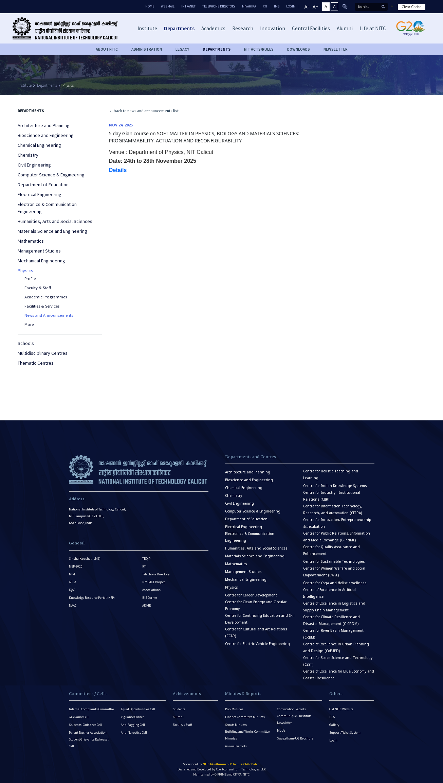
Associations (151, 590)
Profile (30, 278)
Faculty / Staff (182, 725)
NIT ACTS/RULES (259, 49)
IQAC (72, 590)
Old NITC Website (341, 709)
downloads (298, 49)
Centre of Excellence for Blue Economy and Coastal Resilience (338, 674)
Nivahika (249, 6)
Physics (68, 85)
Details (118, 170)
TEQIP (146, 558)
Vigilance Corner (132, 717)
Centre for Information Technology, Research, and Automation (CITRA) (332, 509)
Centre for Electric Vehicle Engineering (257, 644)
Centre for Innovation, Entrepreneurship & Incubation (337, 523)
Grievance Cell (79, 717)
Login (333, 740)
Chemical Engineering (39, 145)
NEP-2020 (75, 566)
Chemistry (28, 155)
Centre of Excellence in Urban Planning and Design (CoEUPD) (336, 647)
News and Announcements (48, 315)
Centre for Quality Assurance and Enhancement (331, 550)
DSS (332, 717)
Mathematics (31, 241)
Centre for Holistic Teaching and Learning (330, 474)
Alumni (178, 717)
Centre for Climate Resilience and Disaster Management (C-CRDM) (331, 620)
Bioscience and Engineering (46, 135)
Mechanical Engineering (41, 261)
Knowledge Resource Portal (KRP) (92, 597)
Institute (25, 85)
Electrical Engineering (39, 194)
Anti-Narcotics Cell (134, 732)
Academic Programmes (45, 296)
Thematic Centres (36, 363)
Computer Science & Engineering (51, 175)
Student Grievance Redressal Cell (89, 742)
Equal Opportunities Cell (138, 709)
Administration (146, 49)
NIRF (72, 574)
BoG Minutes (234, 709)
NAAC (72, 605)
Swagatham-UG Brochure (295, 738)
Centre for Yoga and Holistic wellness (335, 583)
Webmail (167, 6)
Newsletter (336, 49)
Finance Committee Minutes (245, 717)
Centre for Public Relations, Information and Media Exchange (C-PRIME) (336, 536)
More (29, 324)
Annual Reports (236, 746)
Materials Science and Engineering (52, 231)
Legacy (182, 49)
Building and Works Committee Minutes (247, 735)
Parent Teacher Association (88, 732)
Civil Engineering (34, 165)
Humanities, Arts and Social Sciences (55, 221)
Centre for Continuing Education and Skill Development (260, 619)
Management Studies (39, 251)
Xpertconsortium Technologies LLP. (241, 769)
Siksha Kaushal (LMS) (84, 558)
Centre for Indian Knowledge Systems (335, 486)
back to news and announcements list (141, 111)
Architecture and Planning (44, 125)
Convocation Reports (291, 709)
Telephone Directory (218, 6)
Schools (26, 343)
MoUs (281, 730)
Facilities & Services (41, 306)
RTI (265, 6)
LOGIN (290, 6)
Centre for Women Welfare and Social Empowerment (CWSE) (334, 571)
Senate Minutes (236, 725)
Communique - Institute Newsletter (294, 719)
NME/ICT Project (153, 582)
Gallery (334, 725)
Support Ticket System (345, 732)
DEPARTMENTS (216, 49)
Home (149, 6)
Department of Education (43, 184)
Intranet (188, 6)
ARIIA (72, 582)
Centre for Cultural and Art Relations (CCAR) (256, 632)
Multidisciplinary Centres (43, 353)
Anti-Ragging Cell (133, 725)
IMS (276, 6)
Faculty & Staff (37, 287)
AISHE (146, 605)
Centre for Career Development (251, 595)
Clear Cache (411, 6)
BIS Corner (149, 597)
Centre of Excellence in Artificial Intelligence (329, 593)
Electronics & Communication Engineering (47, 207)
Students (179, 709)
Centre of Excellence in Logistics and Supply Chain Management (334, 606)
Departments (47, 85)
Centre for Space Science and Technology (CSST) (337, 661)
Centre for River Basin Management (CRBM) (333, 634)
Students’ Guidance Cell (85, 725)
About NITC (107, 49)
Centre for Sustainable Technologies (334, 561)
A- (306, 6)
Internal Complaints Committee (91, 709)
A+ (315, 6)
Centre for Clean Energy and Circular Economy (256, 605)
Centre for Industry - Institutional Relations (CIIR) (331, 496)
